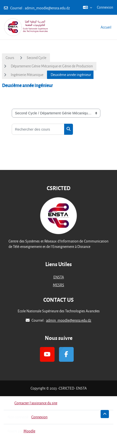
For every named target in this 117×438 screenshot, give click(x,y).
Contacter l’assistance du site (32, 403)
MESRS (58, 284)
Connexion (105, 7)
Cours (10, 57)
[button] (87, 7)
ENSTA (58, 277)
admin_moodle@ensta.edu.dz (47, 8)
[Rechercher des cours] (38, 129)
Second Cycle (36, 57)
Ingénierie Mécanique (27, 74)
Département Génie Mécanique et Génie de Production (52, 66)
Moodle (29, 431)
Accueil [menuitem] (106, 27)
